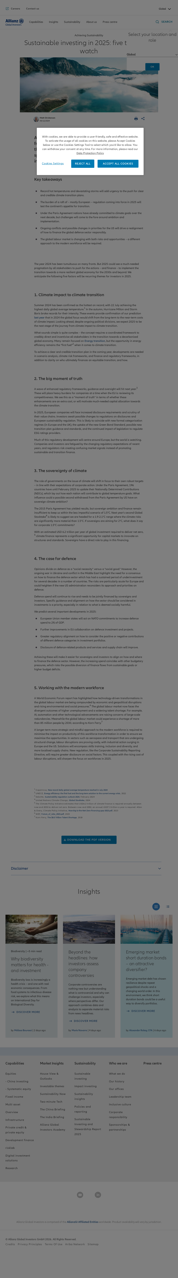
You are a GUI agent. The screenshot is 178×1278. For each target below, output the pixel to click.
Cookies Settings (53, 163)
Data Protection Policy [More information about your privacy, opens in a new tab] (90, 153)
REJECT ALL (83, 163)
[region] (90, 151)
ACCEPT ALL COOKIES (118, 163)
